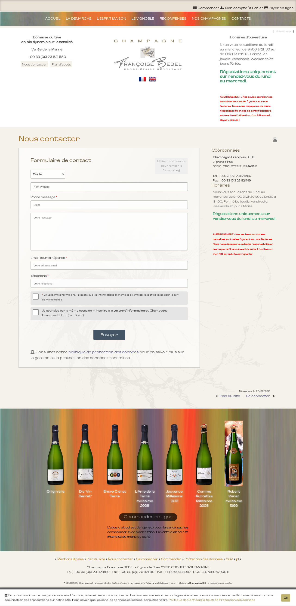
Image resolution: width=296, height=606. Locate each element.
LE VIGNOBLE (143, 18)
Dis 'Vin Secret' (85, 493)
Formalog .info (137, 583)
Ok (286, 598)
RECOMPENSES (173, 18)
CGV (230, 559)
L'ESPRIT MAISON (111, 18)
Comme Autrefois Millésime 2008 (204, 498)
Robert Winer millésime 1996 (233, 498)
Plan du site (283, 31)
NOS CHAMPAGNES (209, 18)
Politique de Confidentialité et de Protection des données (212, 600)
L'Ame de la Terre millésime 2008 (144, 498)
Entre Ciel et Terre (115, 493)
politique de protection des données (103, 352)
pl (238, 559)
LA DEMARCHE (78, 18)
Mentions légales (70, 559)
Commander (171, 559)
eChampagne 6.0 (197, 583)
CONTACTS (241, 18)
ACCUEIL (52, 18)
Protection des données (204, 559)
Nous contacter (34, 64)
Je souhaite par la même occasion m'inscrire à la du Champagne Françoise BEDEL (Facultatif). (105, 313)
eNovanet (152, 583)
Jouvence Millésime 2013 (174, 496)
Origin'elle (56, 491)
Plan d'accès (61, 64)
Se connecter (147, 559)
